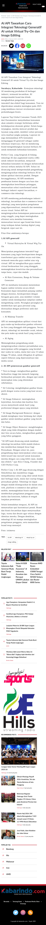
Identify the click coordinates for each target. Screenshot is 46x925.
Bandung (10, 849)
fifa (7, 855)
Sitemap (23, 904)
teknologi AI (19, 537)
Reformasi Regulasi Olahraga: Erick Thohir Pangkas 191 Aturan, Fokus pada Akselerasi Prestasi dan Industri (26, 799)
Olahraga (8, 608)
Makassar (10, 861)
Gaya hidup (20, 788)
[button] (3, 5)
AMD (8, 874)
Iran (8, 868)
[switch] (43, 6)
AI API (10, 537)
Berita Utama (9, 660)
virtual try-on (30, 537)
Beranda (3, 16)
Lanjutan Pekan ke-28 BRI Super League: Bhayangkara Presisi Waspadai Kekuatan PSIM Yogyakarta (20, 628)
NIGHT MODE (37, 4)
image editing (12, 542)
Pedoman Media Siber (32, 901)
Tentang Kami (17, 901)
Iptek (8, 16)
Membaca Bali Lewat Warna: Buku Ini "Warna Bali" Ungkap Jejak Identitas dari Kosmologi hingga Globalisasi (20, 654)
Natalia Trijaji (10, 41)
